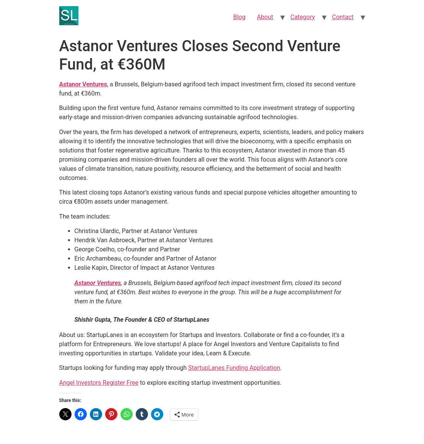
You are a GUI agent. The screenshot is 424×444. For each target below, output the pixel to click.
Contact (343, 17)
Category (303, 17)
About (265, 17)
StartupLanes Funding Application (234, 367)
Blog (239, 17)
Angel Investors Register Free (99, 382)
